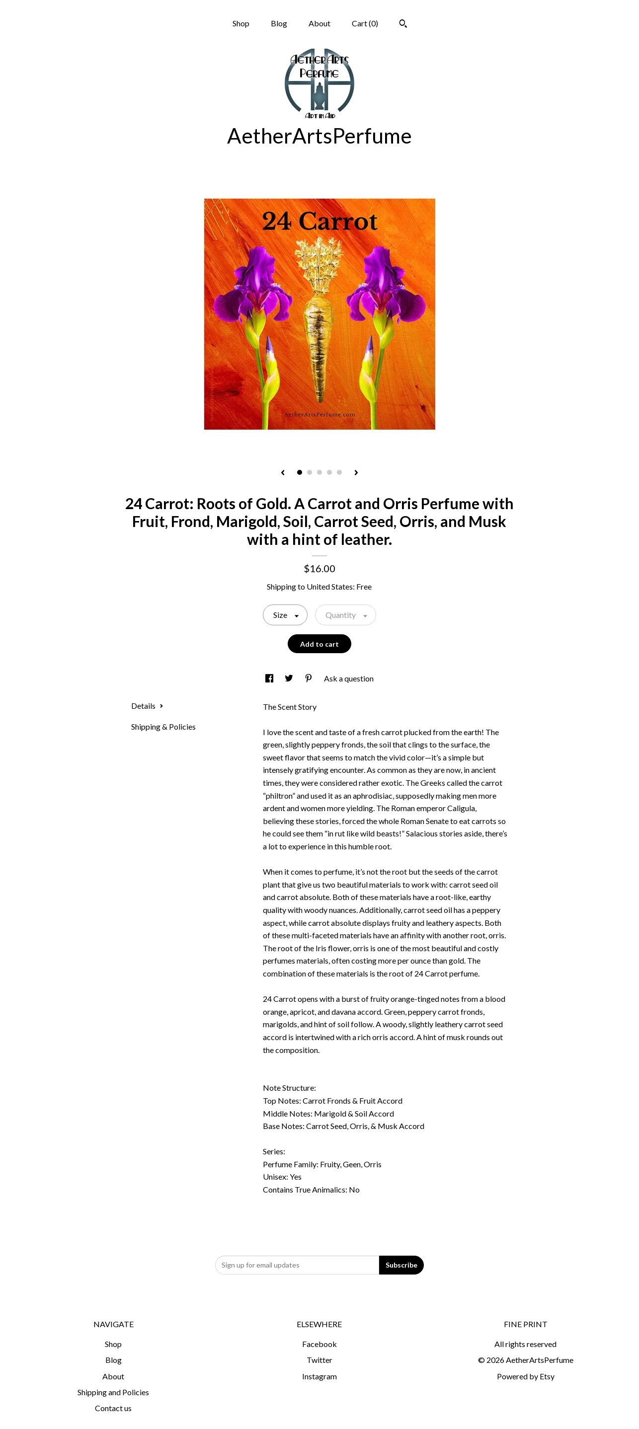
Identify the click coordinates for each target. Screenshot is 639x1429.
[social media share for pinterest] (309, 678)
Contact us (113, 1408)
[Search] (403, 24)
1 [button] (299, 472)
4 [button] (329, 472)
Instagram (319, 1376)
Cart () (365, 23)
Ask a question (349, 678)
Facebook (319, 1344)
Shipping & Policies (163, 726)
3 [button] (319, 472)
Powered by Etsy (526, 1376)
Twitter (319, 1359)
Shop (241, 23)
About (319, 23)
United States (330, 586)
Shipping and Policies (113, 1392)
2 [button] (309, 472)
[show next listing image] (356, 473)
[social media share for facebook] (270, 678)
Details (147, 705)
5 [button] (339, 472)
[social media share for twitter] (290, 678)
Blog (279, 23)
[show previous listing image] (282, 473)
